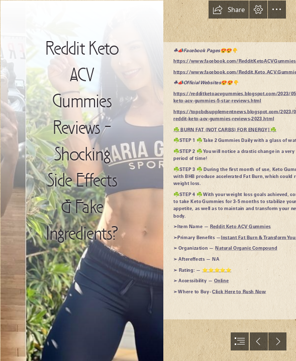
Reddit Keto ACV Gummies (240, 227)
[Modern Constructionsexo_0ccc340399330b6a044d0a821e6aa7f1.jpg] (81, 180)
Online (221, 281)
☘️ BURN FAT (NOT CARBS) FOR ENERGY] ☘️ (224, 129)
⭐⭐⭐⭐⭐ (216, 270)
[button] (229, 10)
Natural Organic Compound (246, 248)
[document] (148, 180)
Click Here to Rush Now (239, 291)
